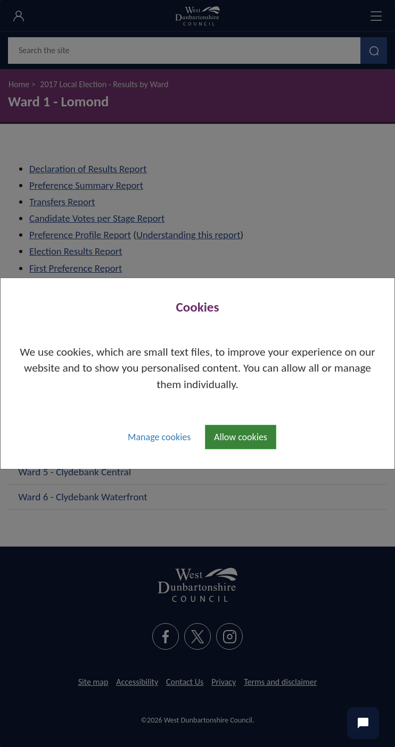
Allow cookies (240, 437)
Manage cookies (159, 437)
